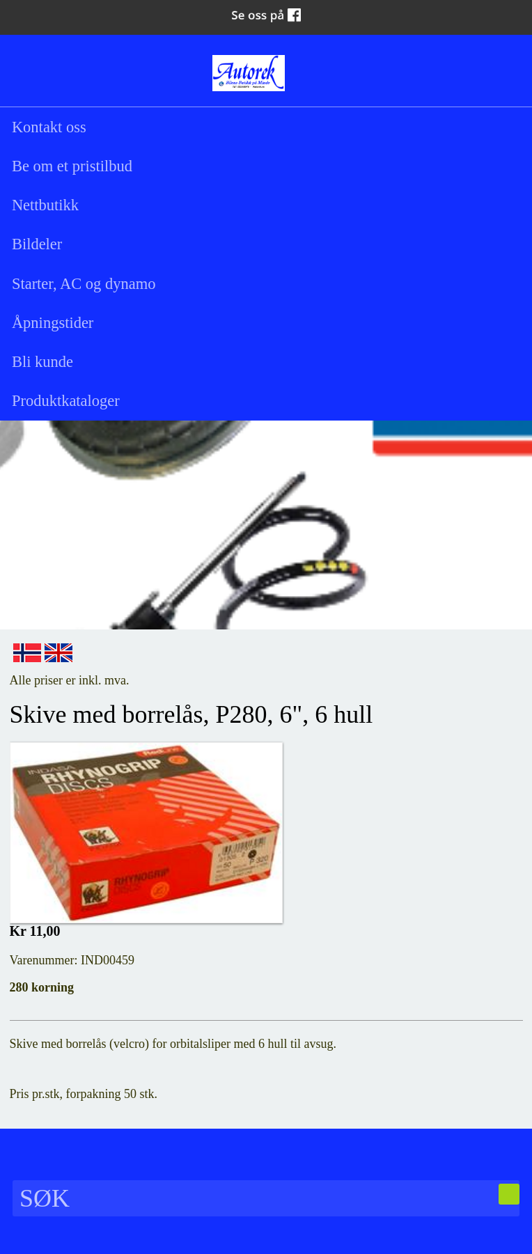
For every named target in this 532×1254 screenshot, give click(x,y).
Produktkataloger (66, 400)
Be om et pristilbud (72, 166)
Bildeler (37, 244)
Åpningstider (53, 322)
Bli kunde (42, 361)
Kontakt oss (49, 127)
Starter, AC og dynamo (84, 283)
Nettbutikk (45, 205)
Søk (27, 71)
